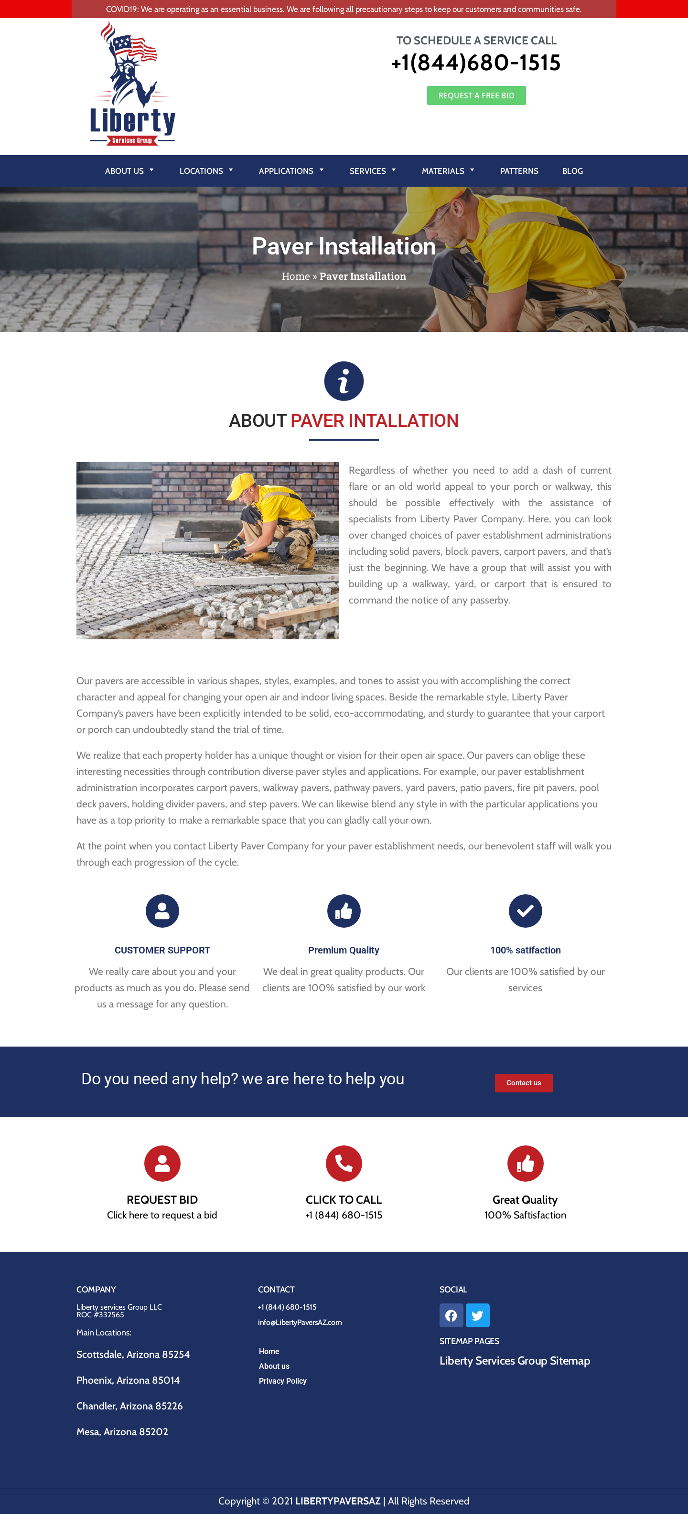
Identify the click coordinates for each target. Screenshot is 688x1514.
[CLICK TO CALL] (344, 1163)
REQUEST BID (162, 1200)
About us (274, 1366)
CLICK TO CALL (344, 1200)
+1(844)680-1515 (476, 62)
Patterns (519, 171)
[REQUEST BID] (162, 1163)
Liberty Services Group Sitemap (515, 1360)
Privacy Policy (283, 1381)
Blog (572, 171)
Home (296, 276)
